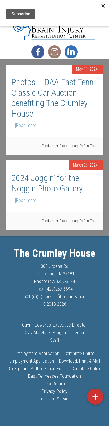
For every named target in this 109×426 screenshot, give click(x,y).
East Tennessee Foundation (54, 376)
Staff (54, 340)
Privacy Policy (54, 391)
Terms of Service (55, 399)
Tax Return (54, 383)
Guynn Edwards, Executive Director (54, 325)
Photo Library (69, 146)
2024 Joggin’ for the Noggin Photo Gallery (47, 183)
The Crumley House (54, 27)
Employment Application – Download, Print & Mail (54, 361)
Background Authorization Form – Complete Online (54, 368)
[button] (95, 397)
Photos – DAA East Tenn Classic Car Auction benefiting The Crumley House (52, 98)
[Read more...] (28, 125)
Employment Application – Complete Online (54, 353)
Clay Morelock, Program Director (55, 332)
